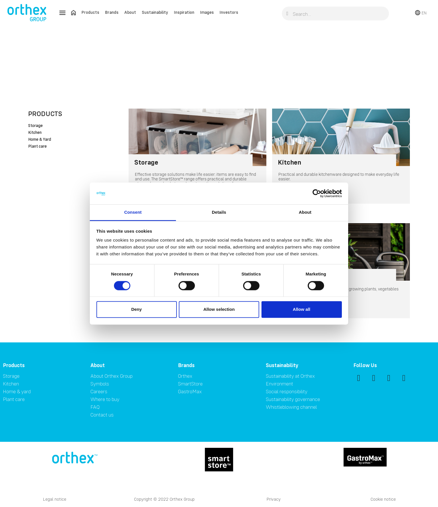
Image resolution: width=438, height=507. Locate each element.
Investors (229, 12)
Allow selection (218, 309)
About (130, 12)
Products (90, 12)
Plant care (37, 146)
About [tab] (305, 212)
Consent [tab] (133, 212)
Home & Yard (39, 139)
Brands (112, 12)
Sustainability (155, 12)
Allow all (301, 309)
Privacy (274, 499)
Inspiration (184, 12)
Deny (136, 309)
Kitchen (35, 132)
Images (207, 12)
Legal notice (54, 499)
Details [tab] (219, 212)
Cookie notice (383, 499)
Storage (35, 126)
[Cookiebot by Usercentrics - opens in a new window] (317, 193)
